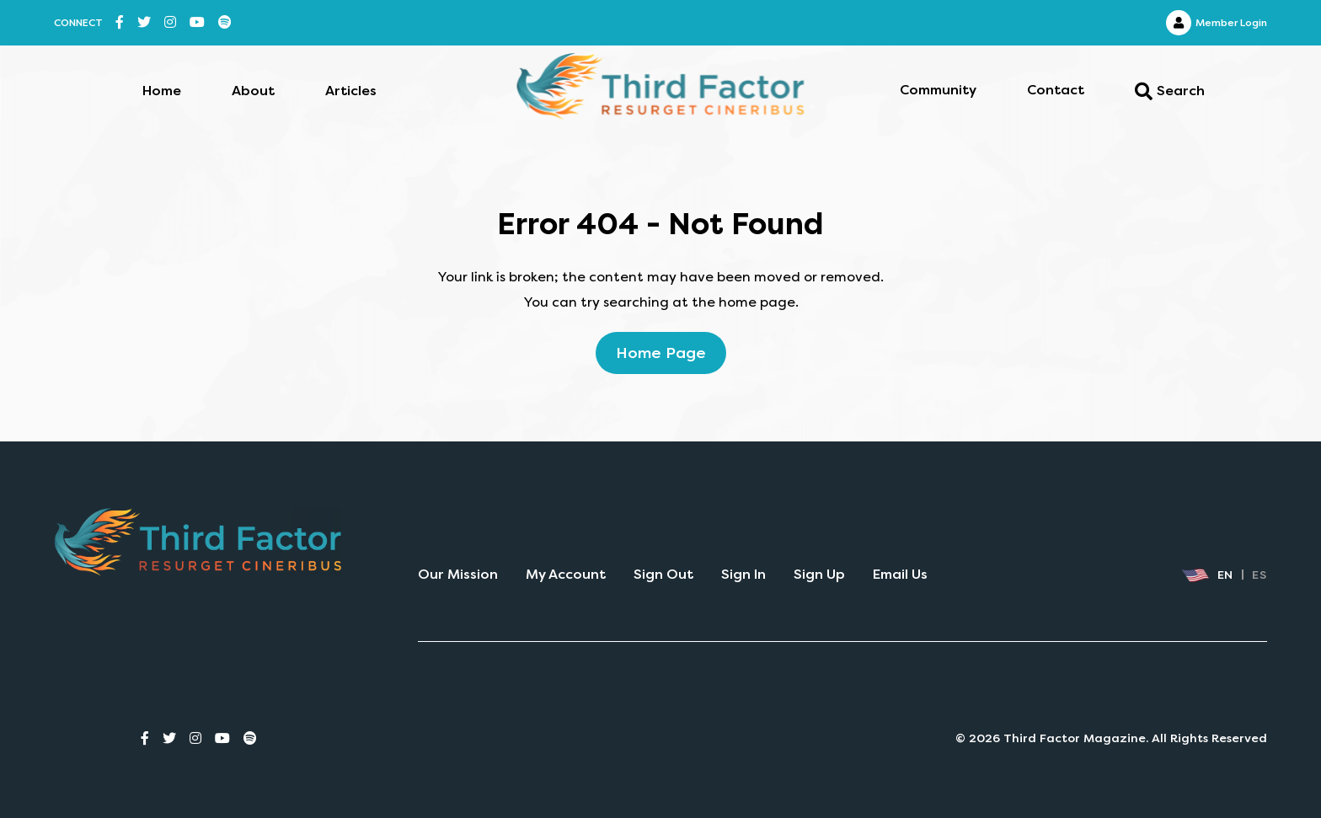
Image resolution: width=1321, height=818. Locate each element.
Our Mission (458, 574)
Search (1170, 91)
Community (938, 90)
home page (661, 353)
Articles (351, 91)
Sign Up (819, 574)
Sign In (743, 574)
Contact (1055, 90)
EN (1207, 575)
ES (1259, 575)
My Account (566, 574)
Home (161, 91)
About (253, 91)
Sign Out (663, 574)
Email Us (900, 574)
